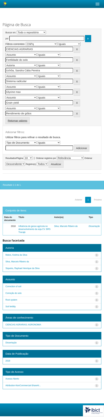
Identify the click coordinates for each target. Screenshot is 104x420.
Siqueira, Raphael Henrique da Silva (22, 268)
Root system (11, 300)
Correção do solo (13, 293)
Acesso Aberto (12, 379)
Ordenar (88, 158)
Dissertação (94, 226)
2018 (7, 361)
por (6, 38)
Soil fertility (10, 306)
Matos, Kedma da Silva (16, 255)
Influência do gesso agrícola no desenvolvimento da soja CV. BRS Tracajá (34, 229)
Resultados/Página (14, 158)
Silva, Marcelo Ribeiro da (65, 226)
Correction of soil (13, 286)
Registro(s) (31, 164)
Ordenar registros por (46, 158)
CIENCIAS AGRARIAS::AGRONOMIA (23, 324)
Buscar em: (10, 32)
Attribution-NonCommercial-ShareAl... (23, 385)
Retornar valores (17, 120)
